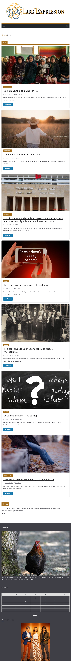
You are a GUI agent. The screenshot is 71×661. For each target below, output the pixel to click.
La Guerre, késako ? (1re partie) (20, 415)
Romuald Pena (18, 419)
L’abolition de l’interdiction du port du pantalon (28, 479)
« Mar (35, 615)
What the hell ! (8, 475)
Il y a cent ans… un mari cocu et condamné (26, 285)
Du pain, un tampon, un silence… (21, 90)
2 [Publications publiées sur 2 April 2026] (35, 598)
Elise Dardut (18, 94)
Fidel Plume (17, 225)
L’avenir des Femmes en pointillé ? (21, 154)
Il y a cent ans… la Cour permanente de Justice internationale (28, 350)
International (8, 87)
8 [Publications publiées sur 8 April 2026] (25, 601)
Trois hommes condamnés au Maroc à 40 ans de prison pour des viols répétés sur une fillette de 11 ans (33, 220)
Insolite (6, 281)
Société (6, 411)
